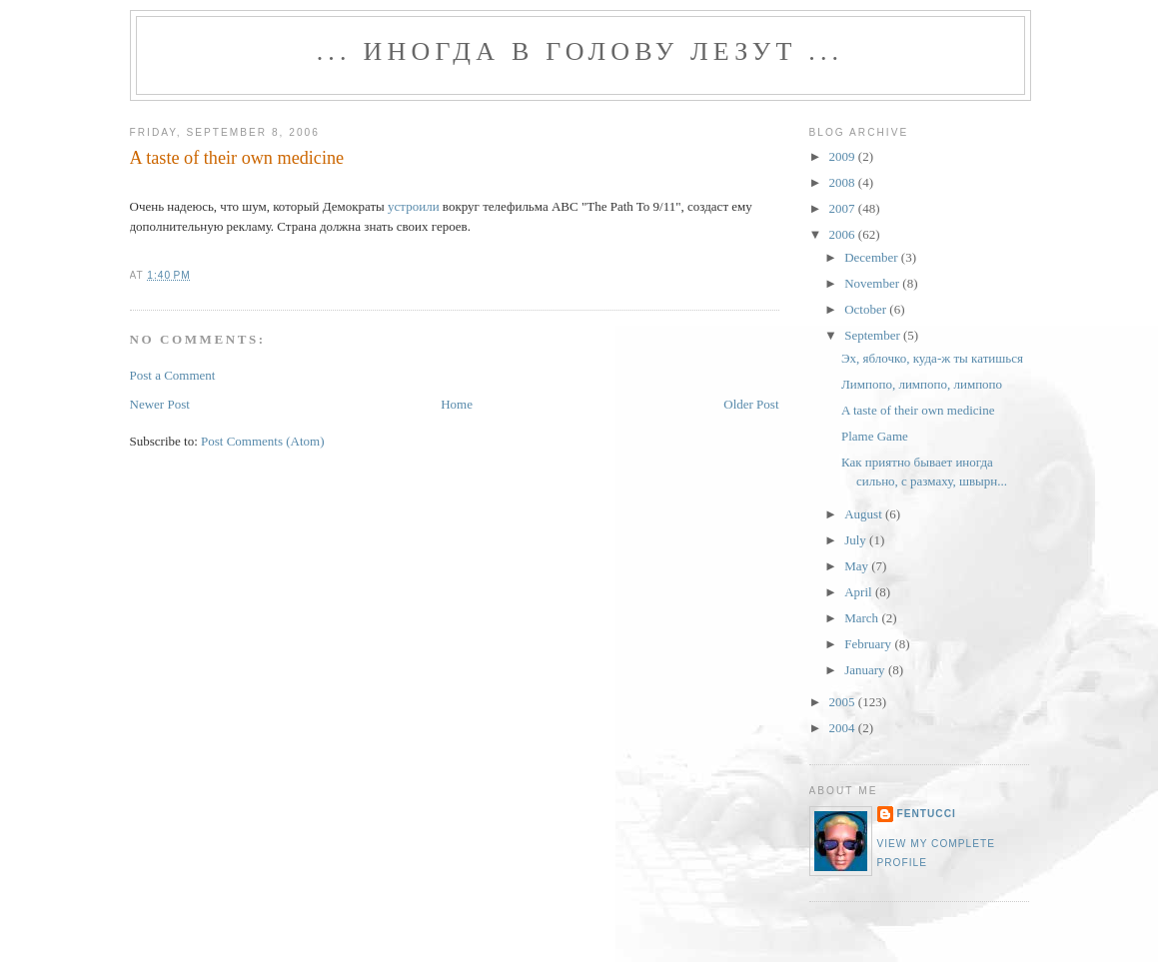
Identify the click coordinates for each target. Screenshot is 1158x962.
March (862, 617)
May (857, 565)
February (869, 643)
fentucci (926, 813)
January (866, 669)
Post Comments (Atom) (263, 441)
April (859, 591)
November (873, 283)
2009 (843, 156)
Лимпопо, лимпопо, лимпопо (921, 384)
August (864, 513)
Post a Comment (173, 375)
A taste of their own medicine (237, 158)
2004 (843, 727)
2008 (843, 182)
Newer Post (160, 404)
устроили (414, 206)
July (856, 539)
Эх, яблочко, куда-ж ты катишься (932, 358)
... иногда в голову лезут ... (580, 51)
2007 (843, 208)
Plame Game (874, 436)
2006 (843, 234)
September (873, 335)
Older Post (750, 404)
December (872, 257)
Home (457, 404)
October (866, 309)
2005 (843, 701)
